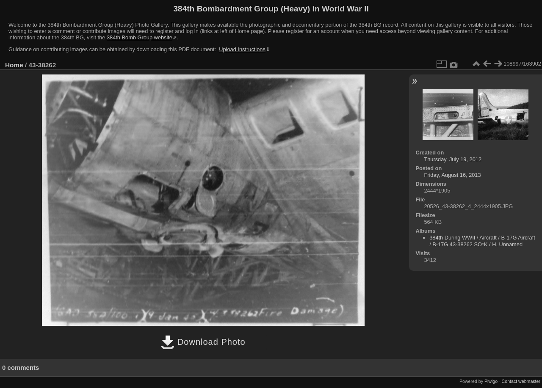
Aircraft (488, 237)
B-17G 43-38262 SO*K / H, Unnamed (477, 244)
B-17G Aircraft (518, 237)
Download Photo (203, 342)
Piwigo (491, 381)
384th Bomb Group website (139, 37)
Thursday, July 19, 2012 (452, 159)
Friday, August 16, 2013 (452, 175)
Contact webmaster (521, 381)
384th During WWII (452, 237)
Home (14, 65)
